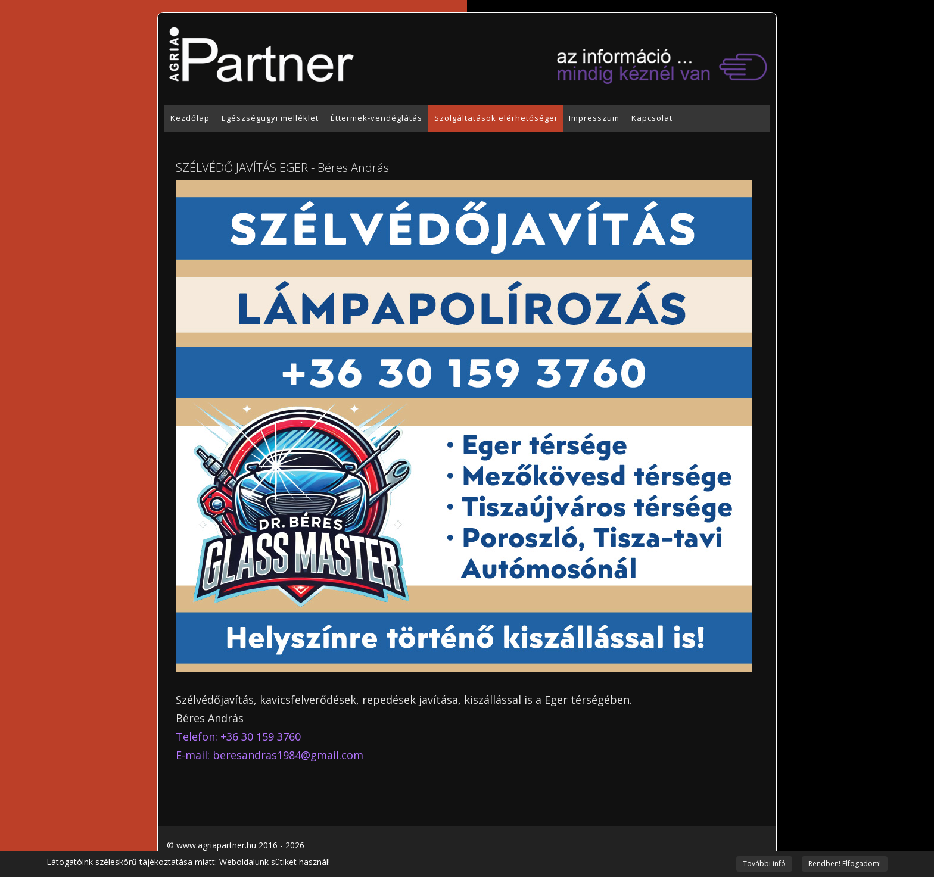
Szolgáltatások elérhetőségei (495, 118)
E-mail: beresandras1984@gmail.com (269, 755)
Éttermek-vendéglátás (376, 118)
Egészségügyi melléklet (270, 118)
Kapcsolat (652, 118)
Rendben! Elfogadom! (844, 864)
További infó (764, 864)
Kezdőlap (190, 118)
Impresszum (594, 118)
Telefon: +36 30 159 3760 (238, 736)
